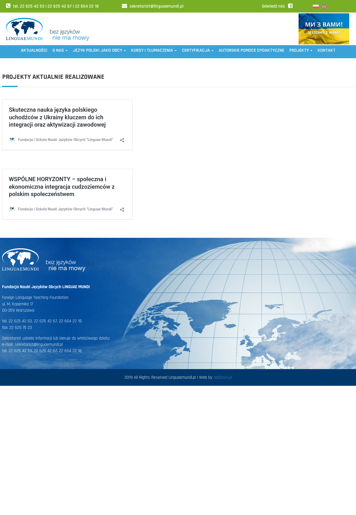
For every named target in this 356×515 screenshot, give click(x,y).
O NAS (60, 50)
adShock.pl (223, 377)
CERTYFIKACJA (197, 50)
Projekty (300, 50)
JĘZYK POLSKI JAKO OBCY (99, 50)
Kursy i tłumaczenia (154, 50)
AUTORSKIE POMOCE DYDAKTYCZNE (251, 50)
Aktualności (34, 50)
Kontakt (326, 50)
